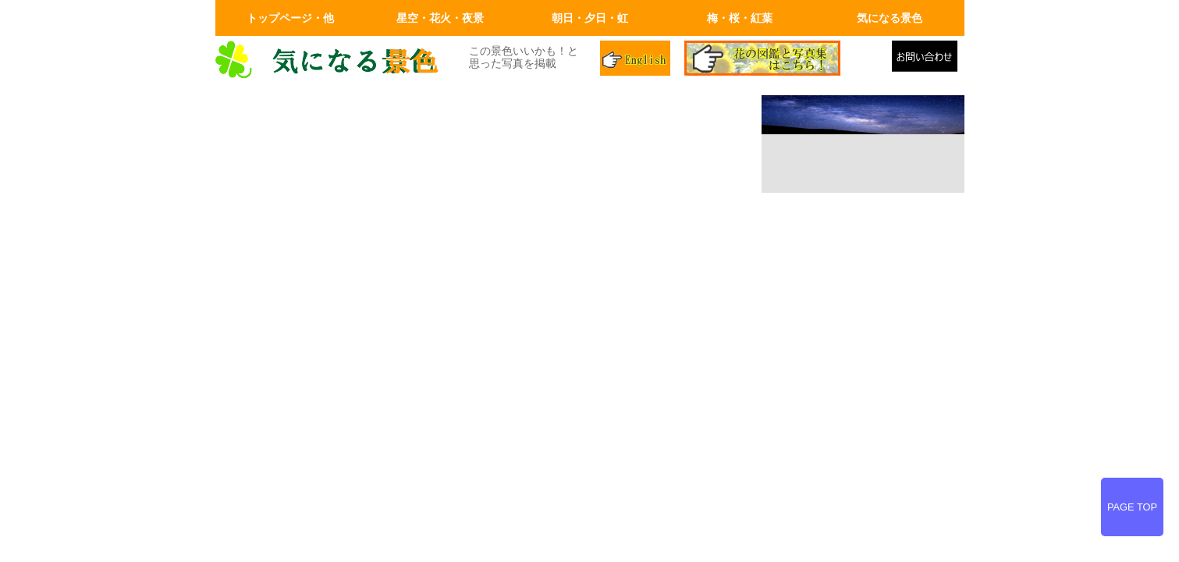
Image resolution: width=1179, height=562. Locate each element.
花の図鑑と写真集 (781, 60)
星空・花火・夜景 (440, 18)
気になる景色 (889, 18)
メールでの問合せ (928, 60)
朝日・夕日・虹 (590, 18)
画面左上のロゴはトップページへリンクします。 (332, 60)
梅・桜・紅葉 (739, 18)
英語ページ (636, 60)
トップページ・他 (290, 18)
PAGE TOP (1132, 507)
